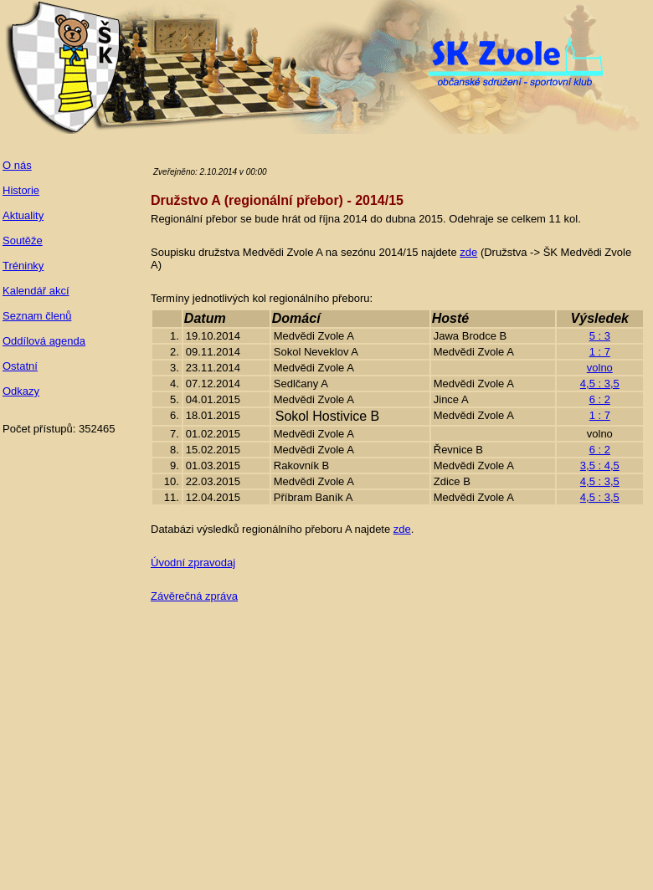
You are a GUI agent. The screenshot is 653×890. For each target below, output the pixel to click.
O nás (17, 165)
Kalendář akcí (36, 290)
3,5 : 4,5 (600, 465)
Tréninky (23, 265)
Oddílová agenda (44, 341)
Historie (21, 190)
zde (468, 252)
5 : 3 (599, 336)
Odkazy (21, 391)
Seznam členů (37, 315)
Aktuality (23, 215)
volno (600, 367)
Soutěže (23, 240)
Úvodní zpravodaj (193, 562)
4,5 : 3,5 (600, 383)
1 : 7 (599, 351)
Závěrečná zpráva (194, 596)
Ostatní (20, 366)
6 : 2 (599, 399)
